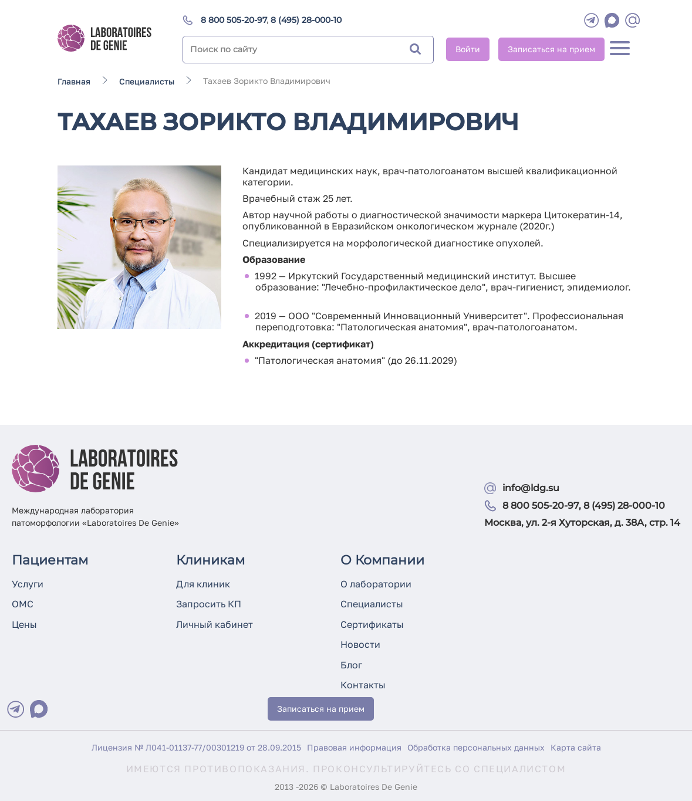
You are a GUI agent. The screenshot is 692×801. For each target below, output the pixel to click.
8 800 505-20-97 (233, 20)
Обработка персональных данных (476, 747)
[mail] (632, 20)
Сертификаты (372, 624)
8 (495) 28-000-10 (306, 20)
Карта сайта (576, 747)
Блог (351, 665)
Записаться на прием (551, 49)
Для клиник (203, 584)
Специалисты (371, 604)
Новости (360, 644)
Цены (24, 624)
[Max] (39, 709)
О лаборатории (375, 584)
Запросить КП (208, 604)
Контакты (363, 685)
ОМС (22, 604)
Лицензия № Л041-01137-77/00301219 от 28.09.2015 (196, 747)
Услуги (27, 584)
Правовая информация (354, 747)
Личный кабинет (214, 624)
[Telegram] (591, 20)
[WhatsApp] (612, 20)
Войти (467, 49)
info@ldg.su (530, 488)
